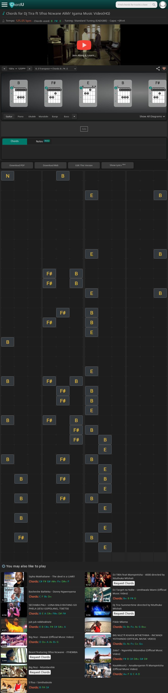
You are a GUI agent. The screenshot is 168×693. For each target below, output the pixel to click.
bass (66, 116)
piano (20, 116)
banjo (55, 116)
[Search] (154, 4)
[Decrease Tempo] (4, 68)
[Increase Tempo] (29, 68)
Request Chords (124, 583)
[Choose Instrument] (74, 116)
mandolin (43, 116)
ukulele (32, 116)
